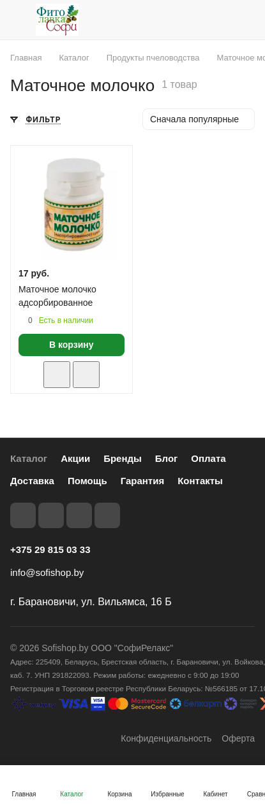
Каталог (28, 458)
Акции (75, 458)
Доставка (32, 480)
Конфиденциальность (166, 738)
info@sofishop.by (47, 572)
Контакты (200, 480)
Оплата (208, 458)
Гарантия (143, 480)
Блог (166, 458)
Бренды (122, 458)
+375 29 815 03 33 (50, 549)
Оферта (238, 738)
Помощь (87, 480)
